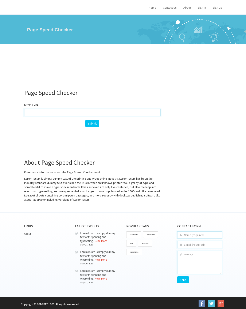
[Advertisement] (101, 70)
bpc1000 (151, 234)
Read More (101, 241)
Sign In (202, 7)
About (187, 7)
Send (183, 280)
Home (152, 7)
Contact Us (170, 7)
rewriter (145, 243)
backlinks (134, 252)
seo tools (134, 234)
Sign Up (217, 7)
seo (131, 243)
